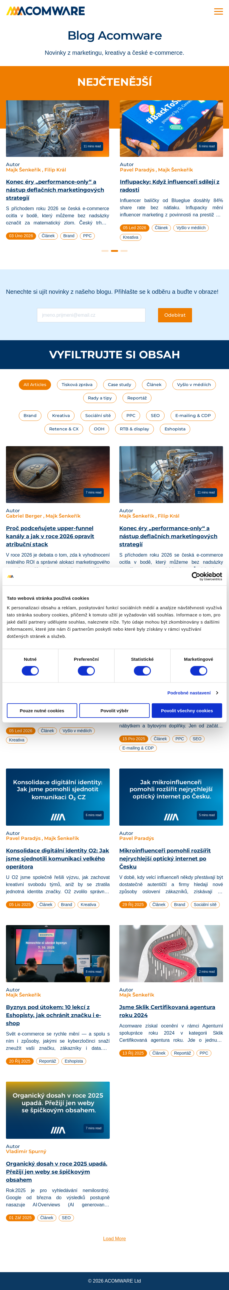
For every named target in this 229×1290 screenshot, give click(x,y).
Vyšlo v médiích (194, 384)
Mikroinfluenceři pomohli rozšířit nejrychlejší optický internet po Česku (165, 858)
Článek (154, 384)
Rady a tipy (100, 398)
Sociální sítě (98, 415)
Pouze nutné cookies (42, 710)
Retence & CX (63, 429)
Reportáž (137, 398)
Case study (119, 384)
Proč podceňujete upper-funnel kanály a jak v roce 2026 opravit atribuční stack (50, 536)
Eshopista (175, 429)
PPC (130, 415)
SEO (155, 415)
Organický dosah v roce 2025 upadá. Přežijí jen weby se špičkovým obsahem (56, 1172)
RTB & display (134, 429)
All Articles (35, 384)
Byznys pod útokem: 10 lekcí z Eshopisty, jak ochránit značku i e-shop (53, 1015)
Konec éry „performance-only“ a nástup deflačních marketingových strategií (55, 190)
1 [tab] (105, 251)
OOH (99, 429)
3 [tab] (124, 251)
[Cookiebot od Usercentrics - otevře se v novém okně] (196, 576)
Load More (114, 1238)
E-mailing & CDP (193, 415)
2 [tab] (114, 251)
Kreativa (61, 415)
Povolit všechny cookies (187, 710)
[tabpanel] (57, 172)
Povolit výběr (114, 710)
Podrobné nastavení (189, 692)
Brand (30, 415)
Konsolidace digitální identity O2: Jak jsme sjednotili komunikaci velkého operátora (57, 858)
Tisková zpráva (77, 384)
